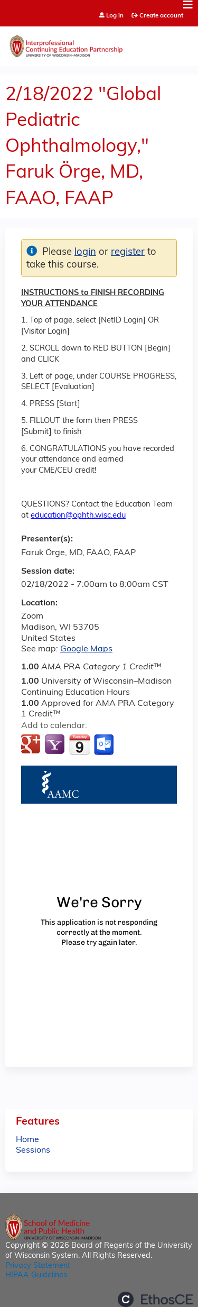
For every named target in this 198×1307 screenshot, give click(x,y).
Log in (115, 16)
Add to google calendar (32, 745)
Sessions (33, 1150)
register (128, 252)
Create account (161, 16)
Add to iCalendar (79, 744)
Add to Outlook (105, 745)
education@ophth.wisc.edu (78, 516)
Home (27, 1140)
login (85, 252)
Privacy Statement (37, 1266)
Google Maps (86, 649)
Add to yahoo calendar (56, 745)
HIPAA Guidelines (36, 1276)
